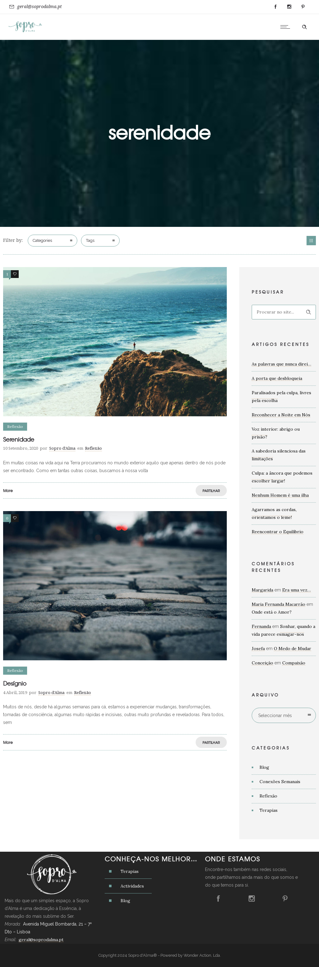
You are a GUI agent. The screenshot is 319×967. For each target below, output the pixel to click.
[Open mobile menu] (286, 27)
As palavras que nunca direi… (281, 364)
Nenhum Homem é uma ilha (280, 495)
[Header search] (304, 27)
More (8, 490)
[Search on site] (284, 312)
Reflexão (268, 796)
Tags (90, 240)
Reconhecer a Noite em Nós (281, 415)
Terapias (268, 810)
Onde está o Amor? (272, 612)
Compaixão (293, 663)
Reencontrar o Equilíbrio (277, 531)
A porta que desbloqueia (277, 378)
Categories (42, 240)
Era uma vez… (296, 590)
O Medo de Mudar (292, 648)
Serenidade (18, 439)
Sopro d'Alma (62, 448)
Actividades (132, 886)
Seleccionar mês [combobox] (275, 715)
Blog (264, 767)
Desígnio (14, 683)
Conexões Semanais (279, 781)
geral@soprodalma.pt (39, 6)
